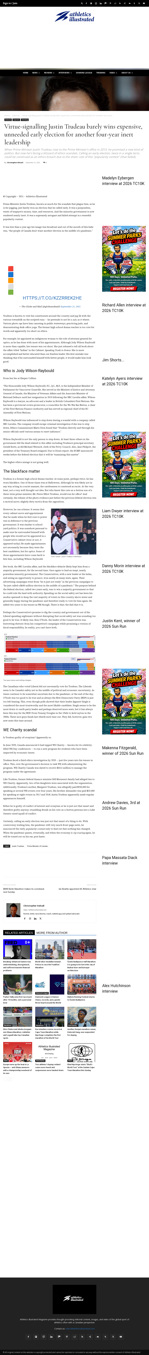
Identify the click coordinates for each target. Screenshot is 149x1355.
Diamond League (84, 73)
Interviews (65, 73)
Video (113, 73)
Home (25, 73)
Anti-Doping (72, 1025)
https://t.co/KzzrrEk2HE (52, 298)
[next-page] (9, 1079)
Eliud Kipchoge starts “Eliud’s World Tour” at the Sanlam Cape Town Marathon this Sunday (81, 1067)
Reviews (49, 73)
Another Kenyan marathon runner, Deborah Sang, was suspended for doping (81, 1032)
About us (127, 73)
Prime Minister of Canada (37, 846)
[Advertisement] (74, 47)
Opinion (16, 120)
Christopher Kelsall (15, 162)
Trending (100, 73)
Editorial (15, 115)
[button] (82, 3)
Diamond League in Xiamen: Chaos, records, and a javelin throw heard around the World (48, 1000)
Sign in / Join (10, 3)
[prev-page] (5, 1079)
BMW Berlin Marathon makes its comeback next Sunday (23, 890)
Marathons (40, 958)
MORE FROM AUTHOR (52, 932)
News (36, 73)
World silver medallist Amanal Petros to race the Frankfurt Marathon (48, 965)
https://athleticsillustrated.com (34, 910)
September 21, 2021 (70, 306)
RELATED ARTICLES (19, 932)
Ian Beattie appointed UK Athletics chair (77, 889)
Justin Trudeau (18, 846)
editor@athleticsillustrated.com (80, 1328)
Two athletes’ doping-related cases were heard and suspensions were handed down (49, 1067)
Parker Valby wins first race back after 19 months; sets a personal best (17, 1000)
